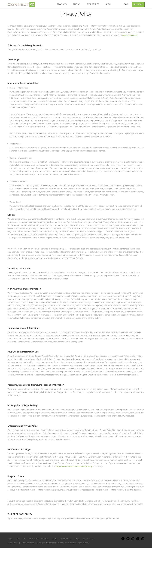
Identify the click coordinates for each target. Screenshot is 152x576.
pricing (44, 539)
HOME (10, 539)
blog (54, 539)
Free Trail (138, 4)
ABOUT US (20, 539)
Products (62, 4)
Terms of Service (28, 543)
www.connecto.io (129, 39)
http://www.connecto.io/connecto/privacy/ (74, 470)
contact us (88, 539)
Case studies (93, 4)
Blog (108, 4)
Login (126, 4)
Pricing (76, 4)
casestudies (66, 539)
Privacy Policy (12, 543)
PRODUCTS (33, 539)
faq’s (77, 539)
